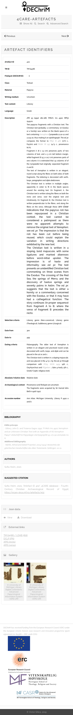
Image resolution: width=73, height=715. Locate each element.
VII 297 (44, 144)
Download (26, 517)
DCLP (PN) (9, 538)
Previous (9, 36)
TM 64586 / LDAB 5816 (16, 535)
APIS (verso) (10, 545)
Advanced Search (59, 23)
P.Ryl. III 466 (55, 141)
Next (65, 36)
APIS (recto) (9, 542)
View (9, 517)
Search (41, 23)
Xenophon (44, 134)
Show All (27, 23)
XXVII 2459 (52, 364)
